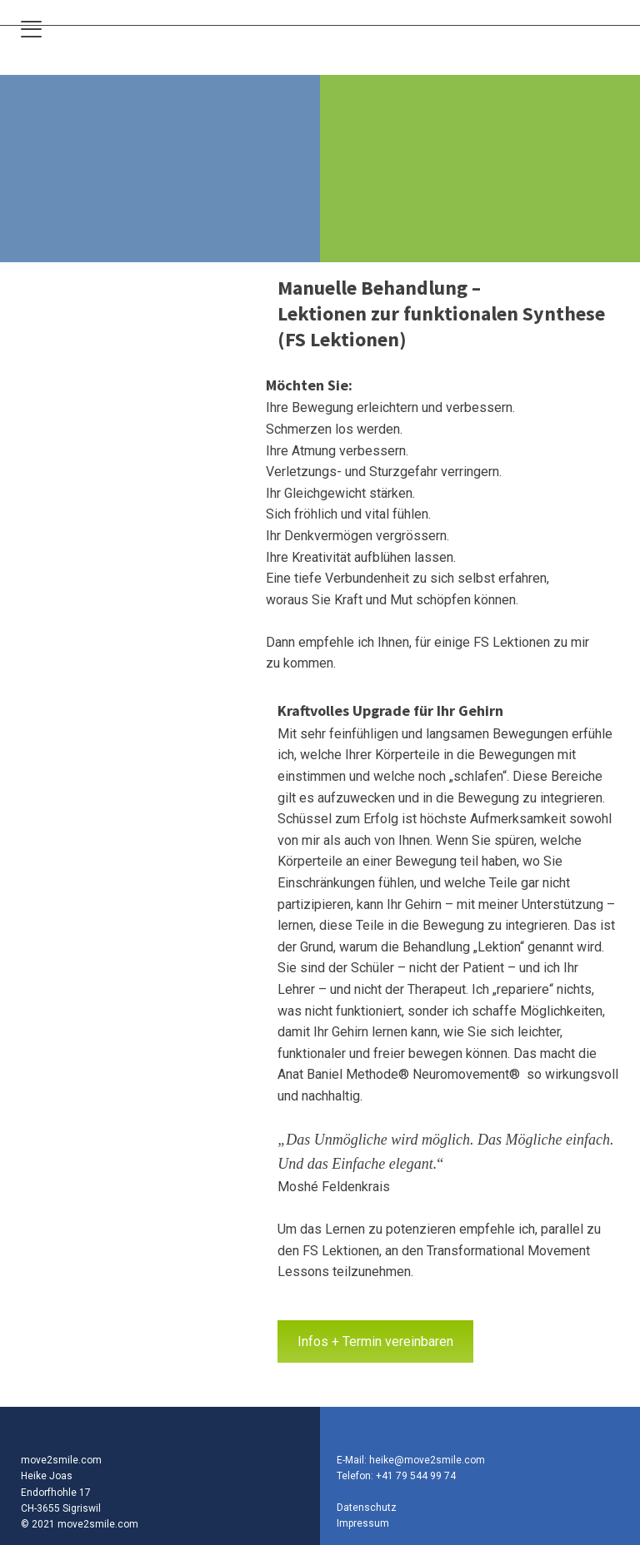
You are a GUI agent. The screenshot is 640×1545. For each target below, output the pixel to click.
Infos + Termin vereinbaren (375, 1341)
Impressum (363, 1523)
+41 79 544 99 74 (416, 1476)
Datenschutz (367, 1507)
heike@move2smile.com (427, 1460)
